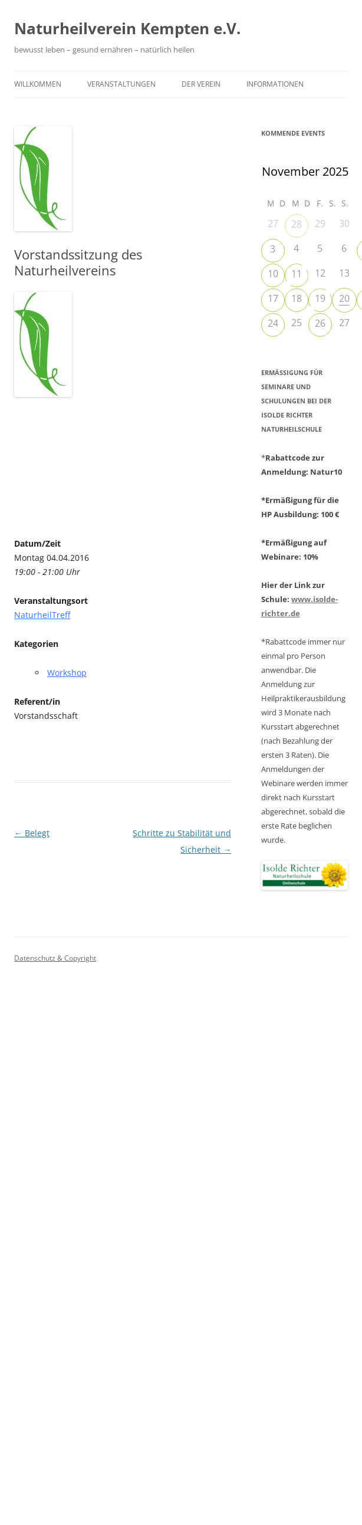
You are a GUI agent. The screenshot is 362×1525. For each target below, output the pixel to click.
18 (296, 298)
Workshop (67, 672)
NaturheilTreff (42, 614)
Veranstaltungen (121, 84)
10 (273, 273)
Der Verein (201, 84)
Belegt (32, 833)
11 (296, 273)
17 (273, 298)
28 (296, 224)
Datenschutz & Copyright (55, 958)
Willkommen (37, 84)
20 (344, 298)
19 (320, 298)
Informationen (275, 84)
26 (320, 323)
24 (273, 323)
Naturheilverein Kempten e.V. (127, 28)
